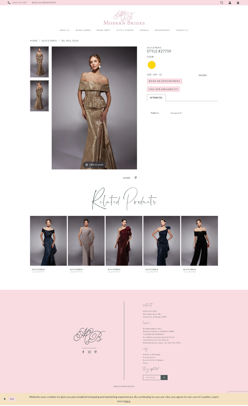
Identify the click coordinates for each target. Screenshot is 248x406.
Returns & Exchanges (152, 354)
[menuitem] (65, 31)
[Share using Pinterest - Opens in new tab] (135, 177)
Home (34, 40)
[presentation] (48, 241)
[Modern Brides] (124, 17)
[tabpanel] (39, 63)
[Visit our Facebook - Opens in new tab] (83, 352)
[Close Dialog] (5, 400)
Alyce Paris (49, 40)
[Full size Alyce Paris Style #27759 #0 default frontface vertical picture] (94, 108)
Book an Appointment (166, 82)
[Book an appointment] (44, 2)
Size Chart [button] (200, 74)
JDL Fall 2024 (70, 40)
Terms (145, 363)
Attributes (156, 100)
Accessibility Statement (153, 360)
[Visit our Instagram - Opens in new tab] (89, 352)
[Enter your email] (157, 378)
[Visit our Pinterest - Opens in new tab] (95, 352)
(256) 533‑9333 (150, 311)
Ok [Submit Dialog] (13, 400)
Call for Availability (165, 91)
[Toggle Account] (230, 2)
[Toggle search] (222, 2)
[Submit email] (168, 378)
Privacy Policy (149, 357)
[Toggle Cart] (238, 2)
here (127, 402)
